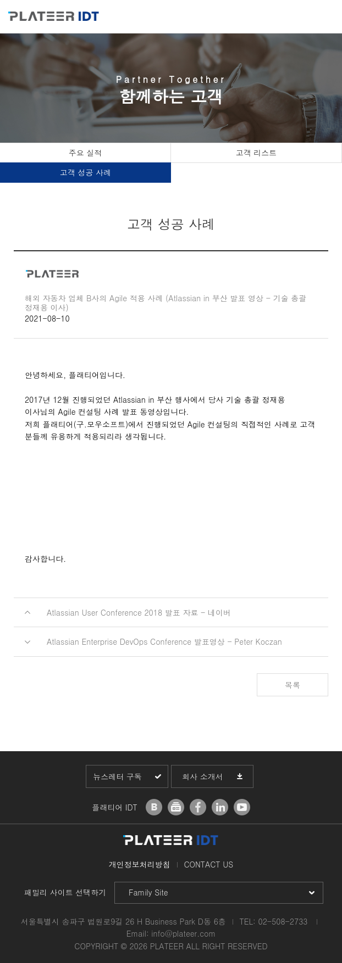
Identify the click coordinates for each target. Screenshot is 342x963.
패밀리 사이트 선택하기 (65, 892)
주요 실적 (85, 152)
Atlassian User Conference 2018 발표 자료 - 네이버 (139, 612)
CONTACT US (208, 864)
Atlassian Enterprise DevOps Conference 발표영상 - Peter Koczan (164, 641)
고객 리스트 (256, 152)
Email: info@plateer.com (171, 933)
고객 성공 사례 (85, 172)
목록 (292, 684)
